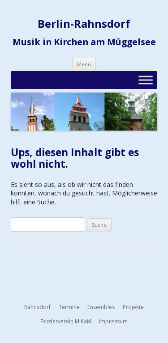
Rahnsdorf (37, 307)
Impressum (113, 321)
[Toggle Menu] (145, 80)
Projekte (133, 307)
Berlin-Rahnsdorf (84, 24)
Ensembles (101, 307)
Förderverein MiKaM (65, 321)
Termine (69, 307)
